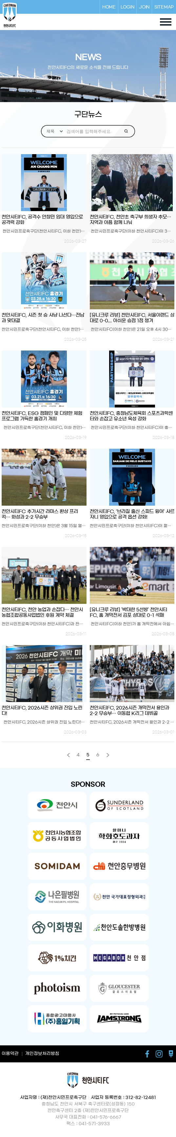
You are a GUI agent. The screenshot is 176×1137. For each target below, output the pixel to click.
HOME (109, 7)
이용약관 (10, 1054)
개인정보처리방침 (42, 1054)
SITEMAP (164, 7)
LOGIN (127, 7)
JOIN (144, 7)
